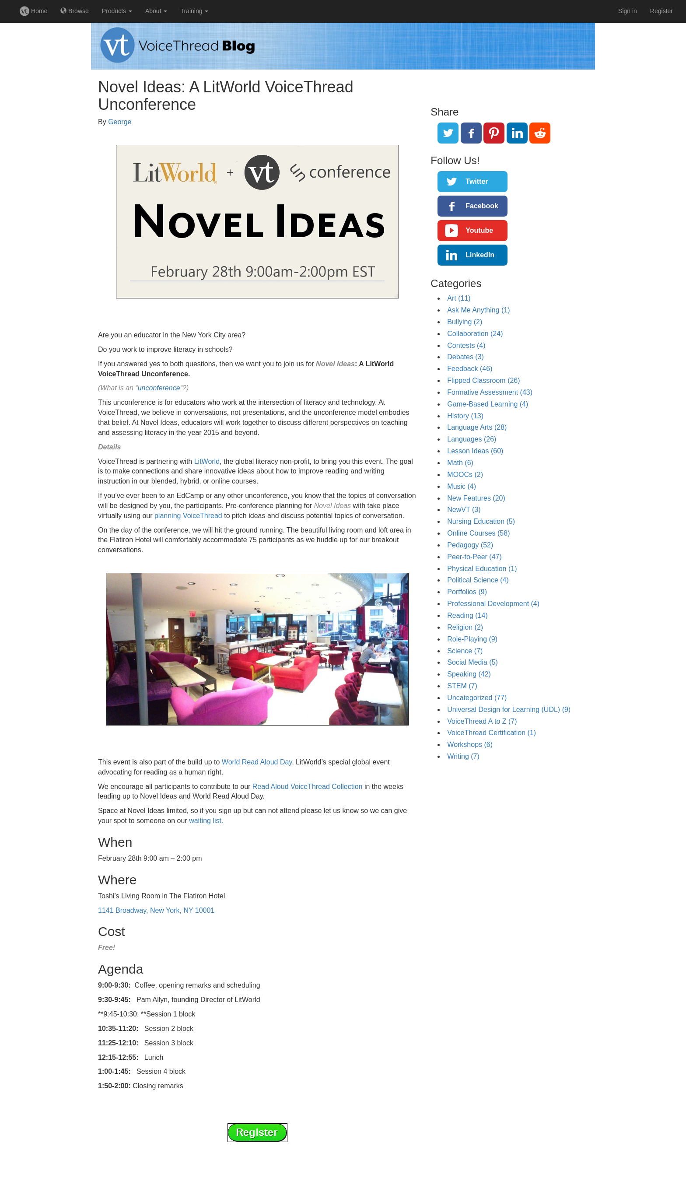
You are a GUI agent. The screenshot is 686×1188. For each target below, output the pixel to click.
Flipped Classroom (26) (483, 380)
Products (117, 10)
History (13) (465, 416)
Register (661, 10)
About (156, 10)
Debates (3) (465, 357)
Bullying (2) (464, 322)
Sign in (627, 10)
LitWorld (207, 461)
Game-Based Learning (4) (487, 404)
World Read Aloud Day (257, 762)
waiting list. (206, 820)
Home (33, 11)
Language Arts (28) (477, 427)
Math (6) (460, 462)
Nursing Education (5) (481, 521)
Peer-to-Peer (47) (474, 557)
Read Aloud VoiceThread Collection (307, 786)
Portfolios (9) (467, 592)
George (119, 122)
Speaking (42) (469, 674)
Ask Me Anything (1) (478, 310)
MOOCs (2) (465, 474)
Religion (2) (465, 627)
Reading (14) (467, 615)
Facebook (482, 206)
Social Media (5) (472, 662)
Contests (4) (466, 345)
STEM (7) (462, 686)
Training (194, 10)
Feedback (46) (469, 368)
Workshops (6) (470, 744)
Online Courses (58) (478, 533)
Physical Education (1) (482, 568)
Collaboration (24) (475, 333)
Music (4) (461, 486)
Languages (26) (471, 439)
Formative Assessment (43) (489, 392)
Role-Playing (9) (472, 639)
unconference (159, 388)
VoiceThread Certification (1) (491, 732)
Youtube (479, 230)
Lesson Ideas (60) (475, 451)
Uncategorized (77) (477, 697)
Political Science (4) (478, 580)
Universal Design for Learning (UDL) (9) (508, 709)
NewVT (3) (463, 509)
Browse (74, 10)
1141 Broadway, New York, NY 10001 (156, 910)
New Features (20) (476, 498)
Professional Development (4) (493, 603)
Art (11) (458, 298)
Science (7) (465, 651)
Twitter (477, 181)
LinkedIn (480, 255)
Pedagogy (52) (470, 545)
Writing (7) (463, 756)
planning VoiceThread (188, 515)
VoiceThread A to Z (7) (482, 721)
